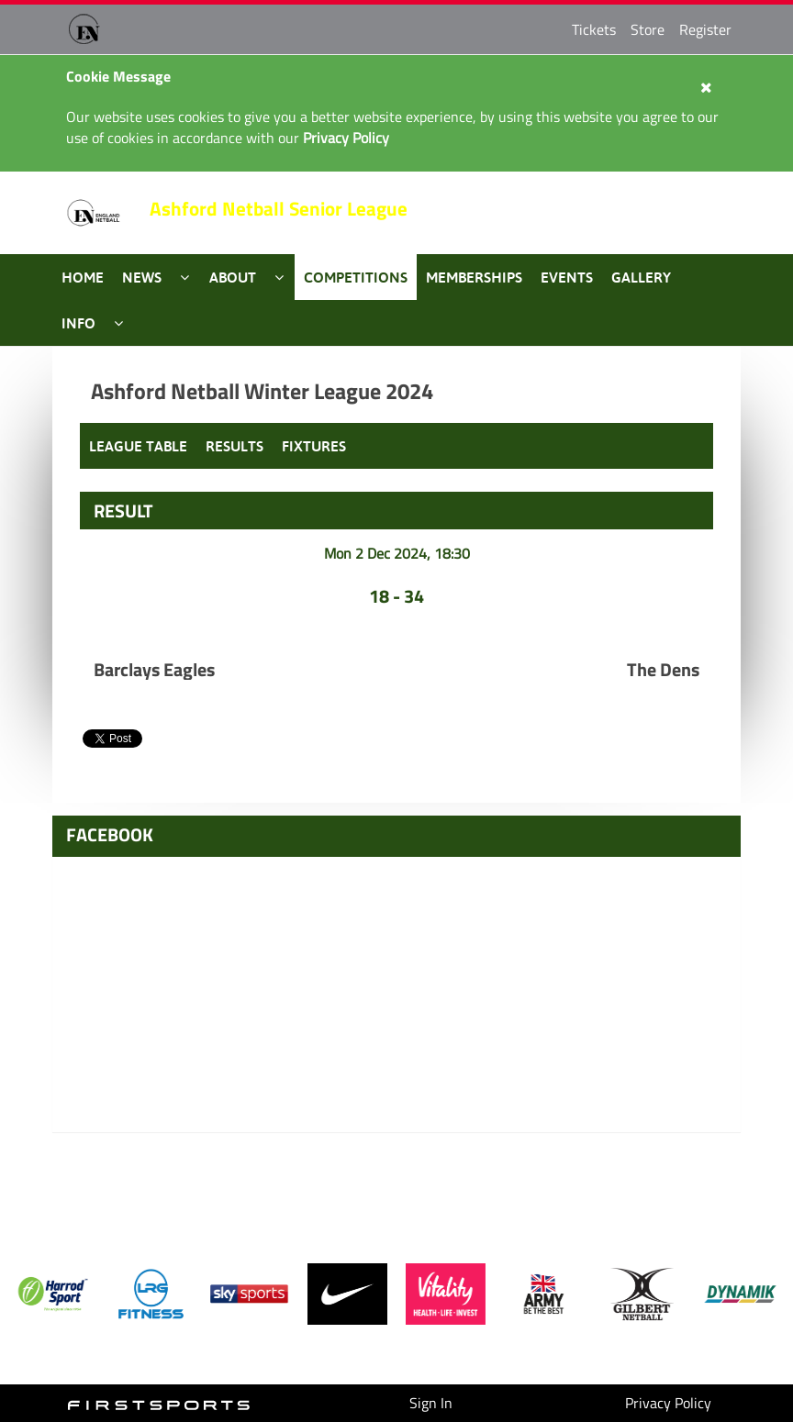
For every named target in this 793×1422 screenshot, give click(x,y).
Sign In (430, 1403)
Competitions (356, 277)
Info (78, 323)
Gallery (641, 277)
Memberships (474, 277)
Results (234, 446)
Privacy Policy (668, 1403)
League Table (138, 446)
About (232, 277)
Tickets (594, 29)
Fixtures (314, 446)
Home (82, 277)
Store (648, 29)
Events (567, 277)
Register (705, 29)
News (142, 277)
